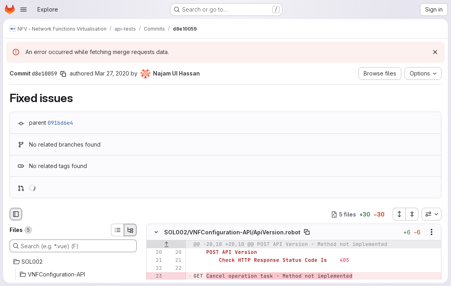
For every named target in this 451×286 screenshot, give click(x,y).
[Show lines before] (166, 244)
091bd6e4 (60, 122)
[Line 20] (155, 252)
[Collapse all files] (412, 214)
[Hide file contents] (156, 232)
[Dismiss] (435, 52)
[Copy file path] (307, 232)
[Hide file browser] (16, 214)
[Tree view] (130, 230)
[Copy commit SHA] (63, 74)
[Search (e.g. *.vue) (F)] (73, 246)
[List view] (117, 230)
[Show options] (431, 232)
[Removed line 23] (155, 276)
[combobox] (431, 214)
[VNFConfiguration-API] (73, 274)
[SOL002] (73, 261)
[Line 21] (155, 260)
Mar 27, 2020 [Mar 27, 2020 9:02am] (112, 73)
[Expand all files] (399, 214)
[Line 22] (155, 268)
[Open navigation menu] (23, 9)
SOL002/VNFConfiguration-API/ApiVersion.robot (232, 232)
